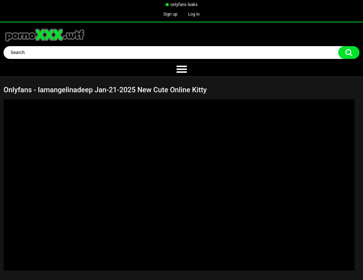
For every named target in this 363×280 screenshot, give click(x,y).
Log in (194, 14)
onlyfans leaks (184, 4)
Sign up (170, 14)
